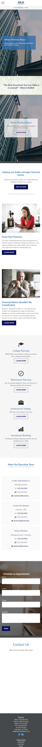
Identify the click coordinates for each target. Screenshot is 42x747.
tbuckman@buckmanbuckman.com (22, 546)
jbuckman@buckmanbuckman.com (22, 521)
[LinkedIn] (22, 734)
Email (4, 588)
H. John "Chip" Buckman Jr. (21, 481)
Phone (4, 600)
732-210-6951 (23, 723)
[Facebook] (19, 734)
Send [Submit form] (6, 628)
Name (4, 577)
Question (5, 612)
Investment (21, 744)
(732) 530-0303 (22, 488)
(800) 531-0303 (24, 721)
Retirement (21, 742)
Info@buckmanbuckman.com (21, 731)
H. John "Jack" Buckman (21, 505)
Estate (21, 746)
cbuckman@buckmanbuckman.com (22, 496)
